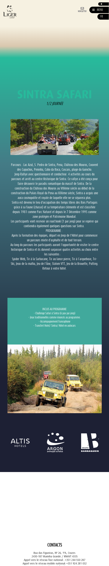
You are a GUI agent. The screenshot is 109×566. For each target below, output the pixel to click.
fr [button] (101, 16)
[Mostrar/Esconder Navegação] (97, 10)
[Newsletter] (82, 9)
